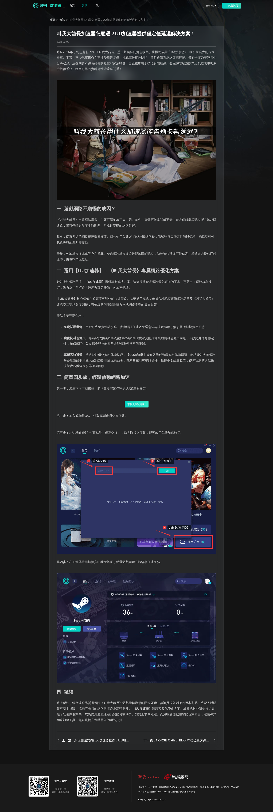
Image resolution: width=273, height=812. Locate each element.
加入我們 (235, 787)
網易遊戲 (204, 787)
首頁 (72, 5)
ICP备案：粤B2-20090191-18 (152, 799)
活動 (97, 5)
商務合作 (225, 787)
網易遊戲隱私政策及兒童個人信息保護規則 (178, 787)
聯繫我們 (214, 787)
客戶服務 (153, 787)
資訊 (84, 5)
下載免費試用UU (136, 404)
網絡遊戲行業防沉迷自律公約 (181, 791)
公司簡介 (142, 787)
